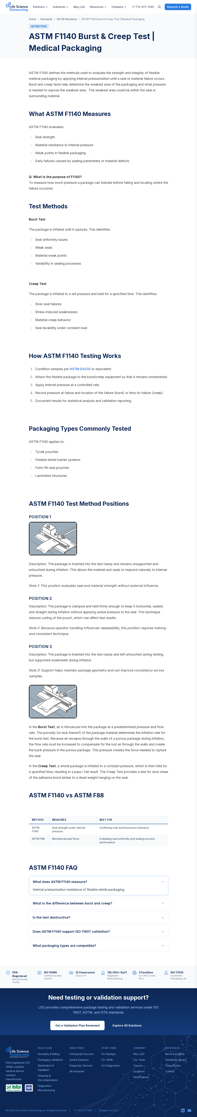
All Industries (77, 1071)
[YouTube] (189, 1110)
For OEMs (107, 1059)
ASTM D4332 (80, 369)
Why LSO (79, 7)
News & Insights (174, 1053)
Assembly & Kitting (49, 1053)
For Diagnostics (110, 1065)
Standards (46, 19)
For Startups (108, 1053)
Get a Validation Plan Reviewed (77, 1025)
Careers (138, 1065)
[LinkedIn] (183, 1110)
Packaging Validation (50, 1059)
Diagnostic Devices (81, 1065)
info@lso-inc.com (108, 1110)
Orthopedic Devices (82, 1053)
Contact (169, 1071)
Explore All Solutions (127, 1025)
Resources (98, 6)
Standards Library (175, 1059)
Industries (60, 6)
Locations (139, 1071)
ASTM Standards (67, 19)
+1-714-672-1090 (143, 6)
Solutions (40, 6)
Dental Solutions (79, 1059)
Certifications (141, 1077)
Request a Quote (178, 6)
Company (118, 6)
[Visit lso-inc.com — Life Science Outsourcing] (17, 1052)
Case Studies (173, 1065)
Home (32, 19)
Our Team (139, 1059)
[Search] (159, 7)
